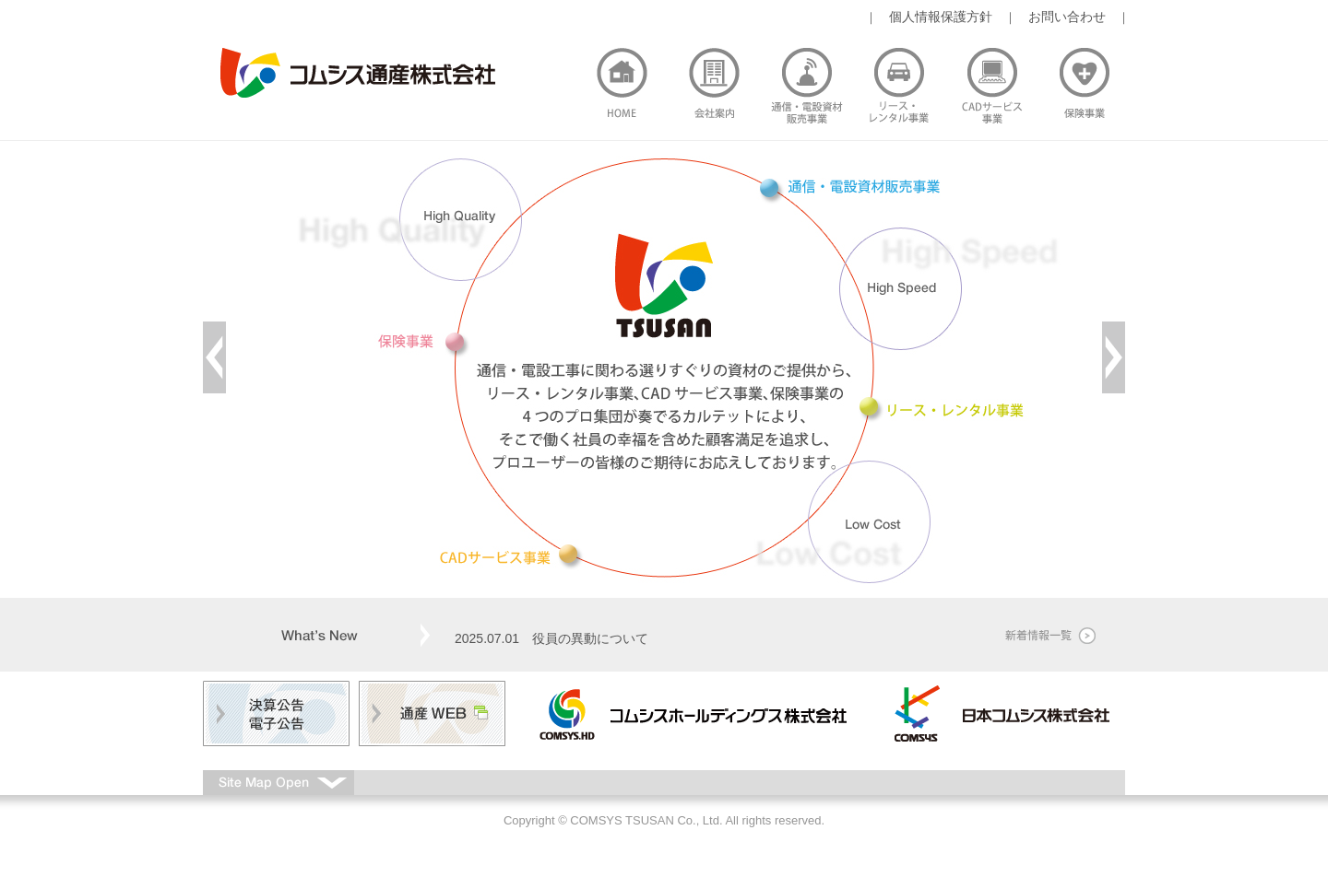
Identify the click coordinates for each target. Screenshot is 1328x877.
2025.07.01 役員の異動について (551, 638)
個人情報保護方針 (940, 16)
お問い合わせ (1067, 16)
